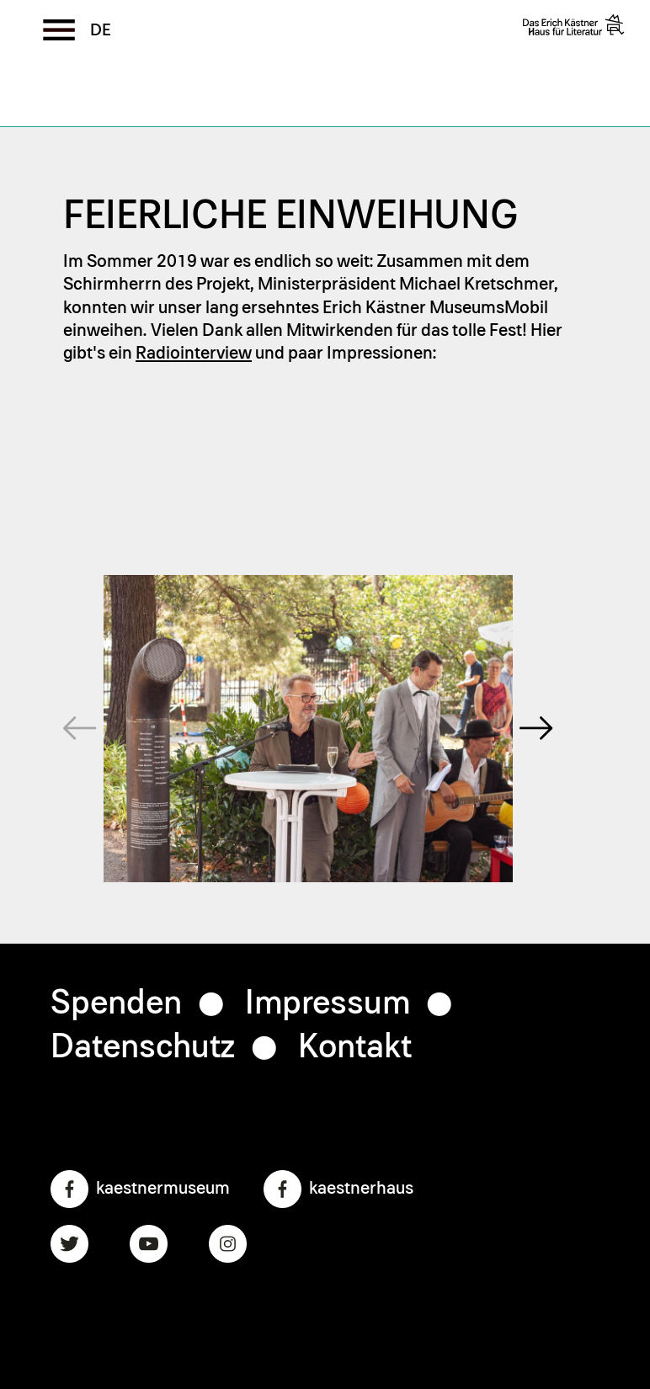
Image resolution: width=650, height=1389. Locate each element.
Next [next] (536, 649)
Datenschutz (143, 1047)
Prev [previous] (59, 649)
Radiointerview (194, 353)
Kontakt (355, 1047)
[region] (308, 728)
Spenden (116, 1003)
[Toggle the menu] (59, 29)
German (100, 30)
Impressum (327, 1003)
